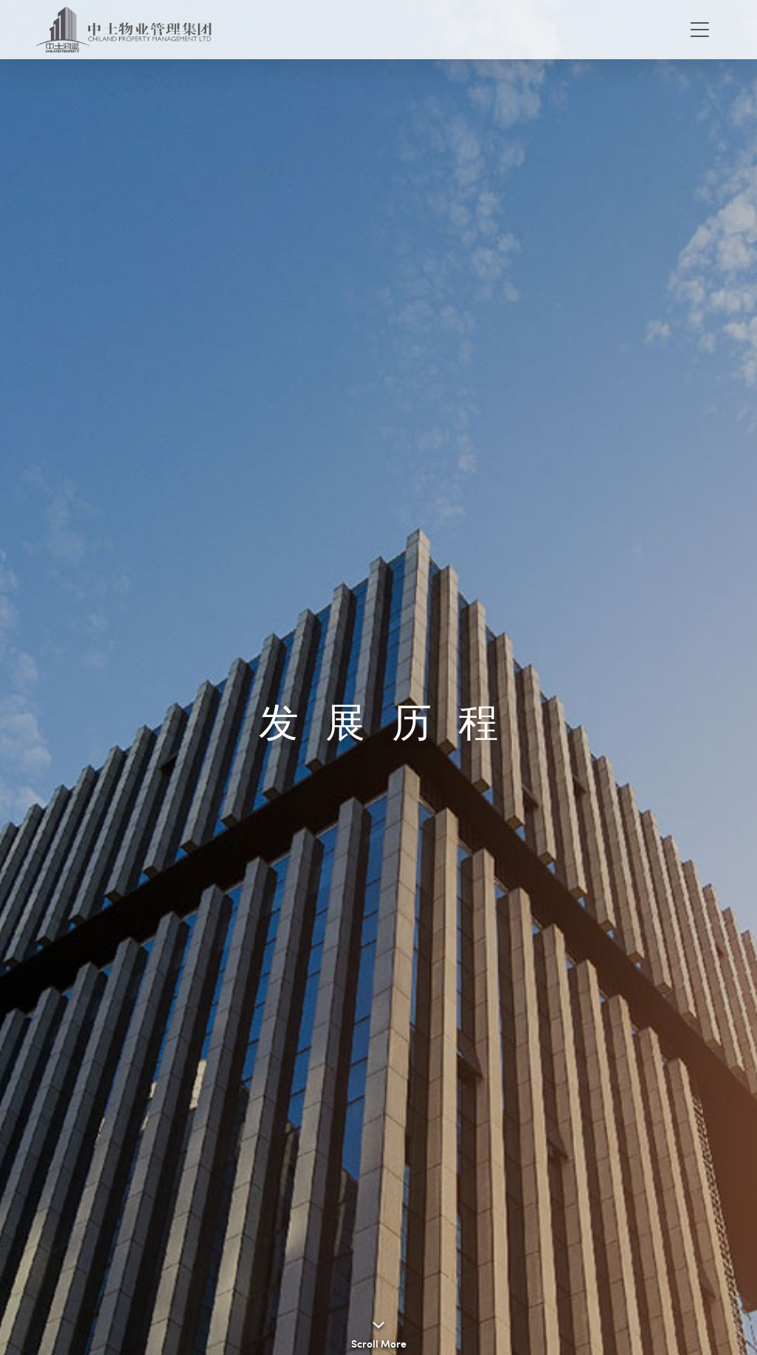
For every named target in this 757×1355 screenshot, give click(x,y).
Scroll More (379, 1343)
